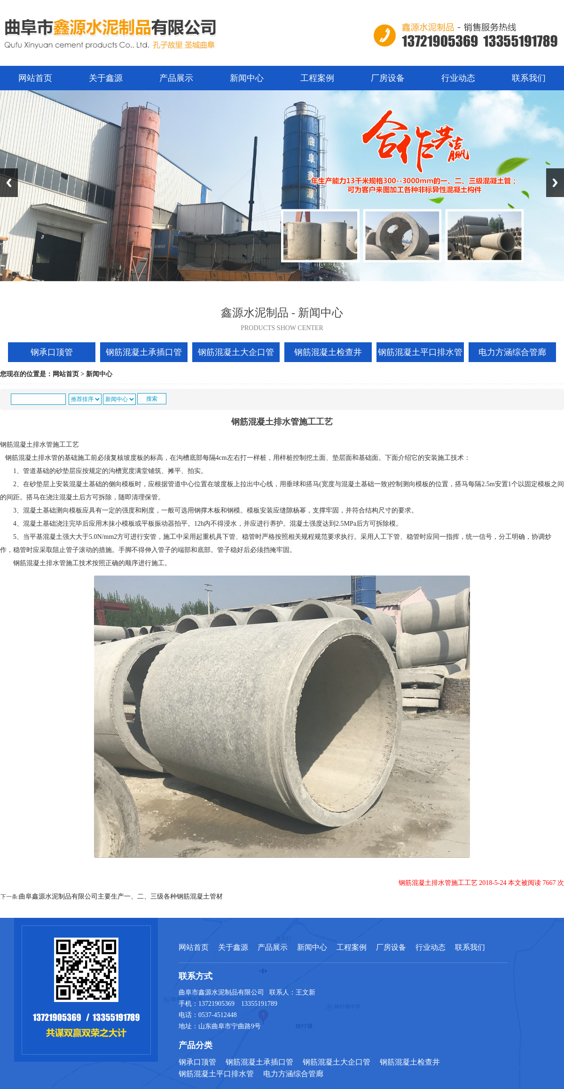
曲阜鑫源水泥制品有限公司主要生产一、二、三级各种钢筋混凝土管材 (121, 896)
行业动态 (458, 78)
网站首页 (35, 78)
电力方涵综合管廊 (512, 352)
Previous (9, 182)
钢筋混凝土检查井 (328, 352)
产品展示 (176, 78)
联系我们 (529, 78)
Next (555, 182)
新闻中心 (247, 78)
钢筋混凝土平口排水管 (420, 352)
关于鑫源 (106, 78)
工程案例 (317, 78)
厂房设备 (388, 78)
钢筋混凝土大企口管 (236, 352)
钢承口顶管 (52, 352)
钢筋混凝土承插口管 (144, 352)
